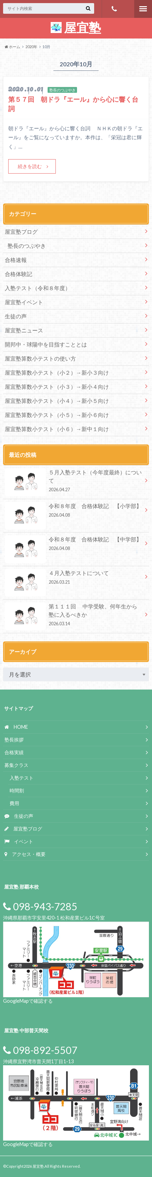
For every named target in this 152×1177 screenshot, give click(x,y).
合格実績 (14, 752)
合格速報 (16, 259)
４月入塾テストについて (73, 578)
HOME (16, 727)
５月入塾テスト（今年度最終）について (73, 482)
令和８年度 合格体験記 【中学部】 (73, 544)
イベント (18, 841)
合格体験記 (18, 274)
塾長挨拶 (14, 739)
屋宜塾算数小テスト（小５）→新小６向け (57, 414)
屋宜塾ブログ (21, 231)
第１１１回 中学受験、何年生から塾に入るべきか (73, 616)
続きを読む (30, 166)
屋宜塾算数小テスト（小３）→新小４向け (59, 386)
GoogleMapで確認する (28, 1001)
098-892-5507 (40, 1050)
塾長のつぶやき (27, 245)
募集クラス (16, 765)
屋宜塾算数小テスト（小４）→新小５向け (59, 400)
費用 (14, 803)
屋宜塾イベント (24, 302)
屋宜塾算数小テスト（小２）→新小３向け (57, 372)
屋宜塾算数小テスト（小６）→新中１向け (57, 429)
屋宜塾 (76, 27)
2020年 (31, 46)
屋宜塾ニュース (24, 330)
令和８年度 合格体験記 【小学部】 (73, 511)
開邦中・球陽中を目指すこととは (46, 344)
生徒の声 (16, 316)
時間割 (17, 790)
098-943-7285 (114, 9)
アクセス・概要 (25, 854)
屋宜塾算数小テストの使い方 (40, 358)
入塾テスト (22, 778)
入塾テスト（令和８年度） (38, 288)
